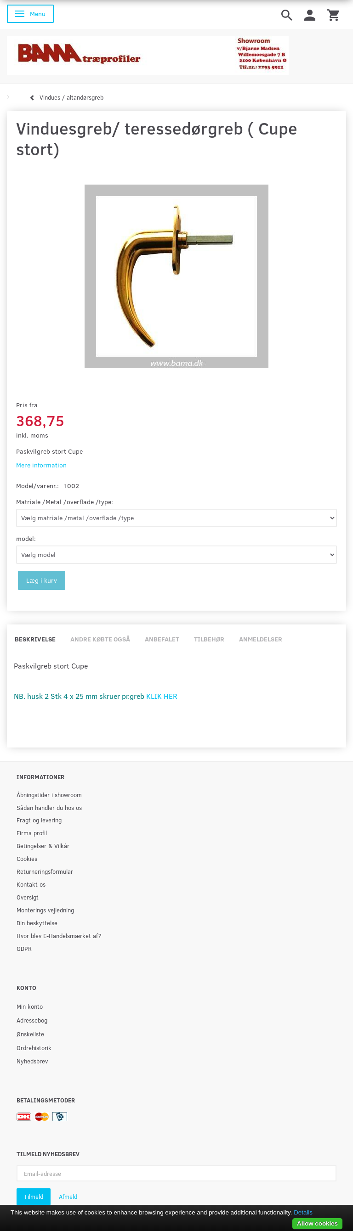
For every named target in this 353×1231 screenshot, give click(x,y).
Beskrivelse (35, 639)
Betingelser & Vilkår (43, 845)
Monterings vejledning (45, 910)
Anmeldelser (260, 639)
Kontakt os (31, 884)
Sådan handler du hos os (49, 807)
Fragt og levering (39, 820)
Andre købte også (100, 639)
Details (303, 1212)
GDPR (24, 948)
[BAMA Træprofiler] (148, 52)
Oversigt (28, 897)
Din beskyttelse (37, 923)
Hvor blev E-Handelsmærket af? (59, 935)
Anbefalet (162, 639)
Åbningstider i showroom (49, 794)
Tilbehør (209, 639)
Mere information (41, 465)
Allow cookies (317, 1223)
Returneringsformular (45, 871)
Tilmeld (33, 1196)
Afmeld (68, 1196)
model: (26, 538)
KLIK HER (161, 696)
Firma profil (32, 833)
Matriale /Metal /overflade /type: (64, 501)
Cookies (27, 858)
